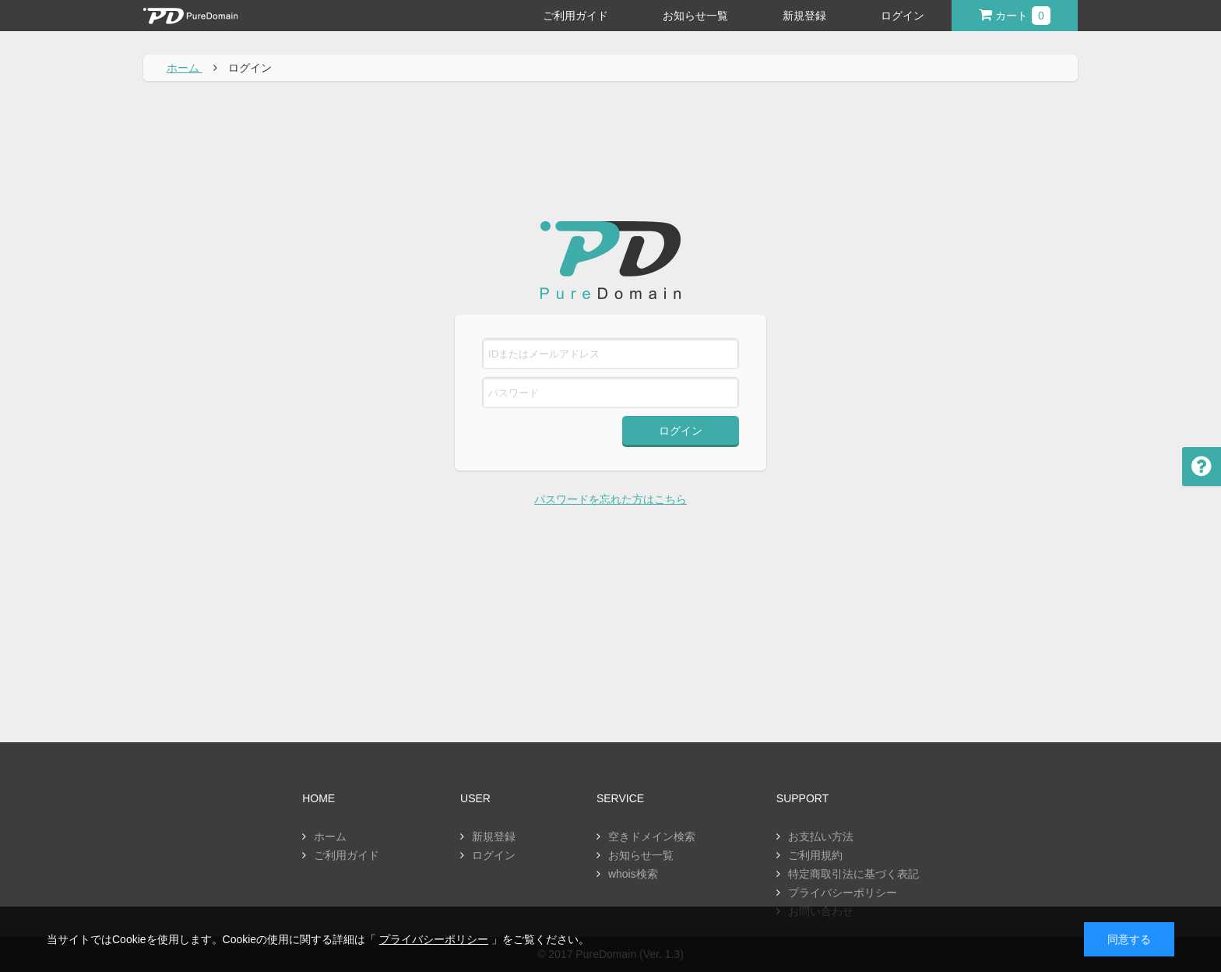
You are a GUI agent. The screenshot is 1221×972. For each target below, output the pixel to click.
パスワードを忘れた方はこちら (610, 499)
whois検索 (633, 874)
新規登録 (804, 15)
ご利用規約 (815, 855)
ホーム (330, 836)
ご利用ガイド (575, 15)
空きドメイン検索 (651, 836)
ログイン (902, 15)
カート (1014, 15)
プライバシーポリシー (842, 892)
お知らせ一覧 (695, 15)
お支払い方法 (820, 836)
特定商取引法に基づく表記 (853, 874)
